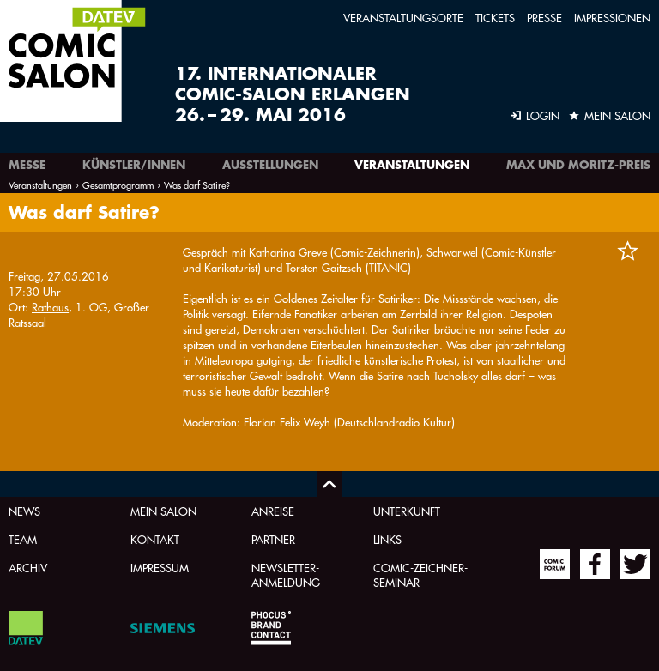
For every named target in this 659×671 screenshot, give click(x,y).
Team (23, 539)
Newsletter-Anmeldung (285, 574)
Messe (27, 164)
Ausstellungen (270, 164)
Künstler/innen (133, 164)
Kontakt (154, 539)
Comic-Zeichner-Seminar (420, 574)
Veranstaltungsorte (403, 17)
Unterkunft (406, 511)
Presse (544, 17)
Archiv (28, 567)
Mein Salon (163, 511)
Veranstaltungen (411, 164)
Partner (273, 539)
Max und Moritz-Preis (578, 164)
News (24, 511)
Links (387, 539)
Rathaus (50, 306)
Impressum (159, 567)
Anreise (272, 511)
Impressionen (612, 17)
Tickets (495, 17)
